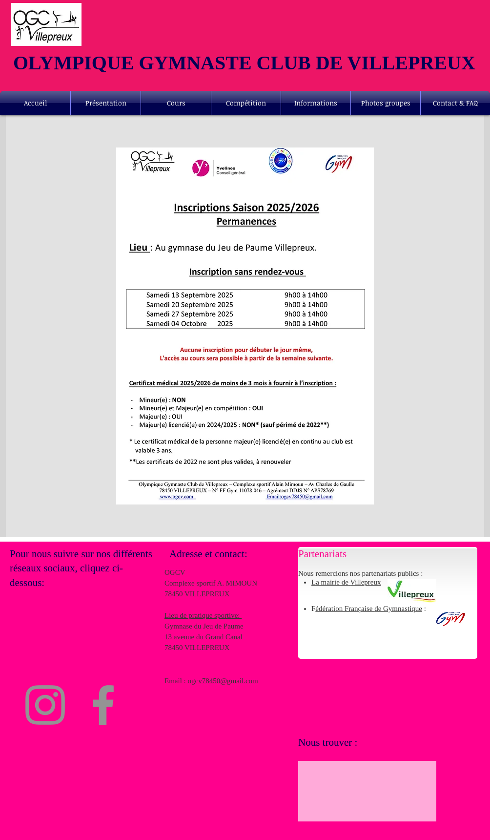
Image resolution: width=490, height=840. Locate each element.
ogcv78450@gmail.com (223, 681)
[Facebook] (103, 705)
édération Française (344, 608)
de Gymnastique (398, 608)
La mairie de (329, 582)
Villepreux (365, 582)
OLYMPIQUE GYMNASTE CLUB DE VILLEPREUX (244, 63)
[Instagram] (45, 705)
